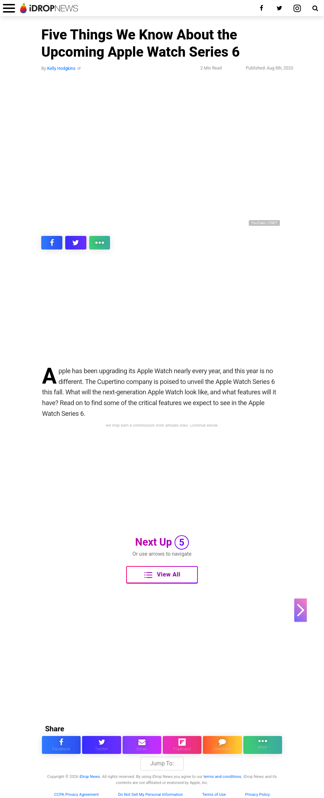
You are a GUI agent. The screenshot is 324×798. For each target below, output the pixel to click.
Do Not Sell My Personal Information (150, 794)
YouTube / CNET (264, 223)
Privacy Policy (257, 794)
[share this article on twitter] (75, 243)
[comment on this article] (222, 745)
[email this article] (142, 745)
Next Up (162, 542)
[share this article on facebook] (51, 243)
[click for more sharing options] (99, 243)
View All (162, 575)
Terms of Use (214, 794)
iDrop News (90, 776)
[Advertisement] (162, 312)
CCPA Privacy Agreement (76, 794)
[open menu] (9, 8)
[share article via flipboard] (182, 745)
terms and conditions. (223, 776)
